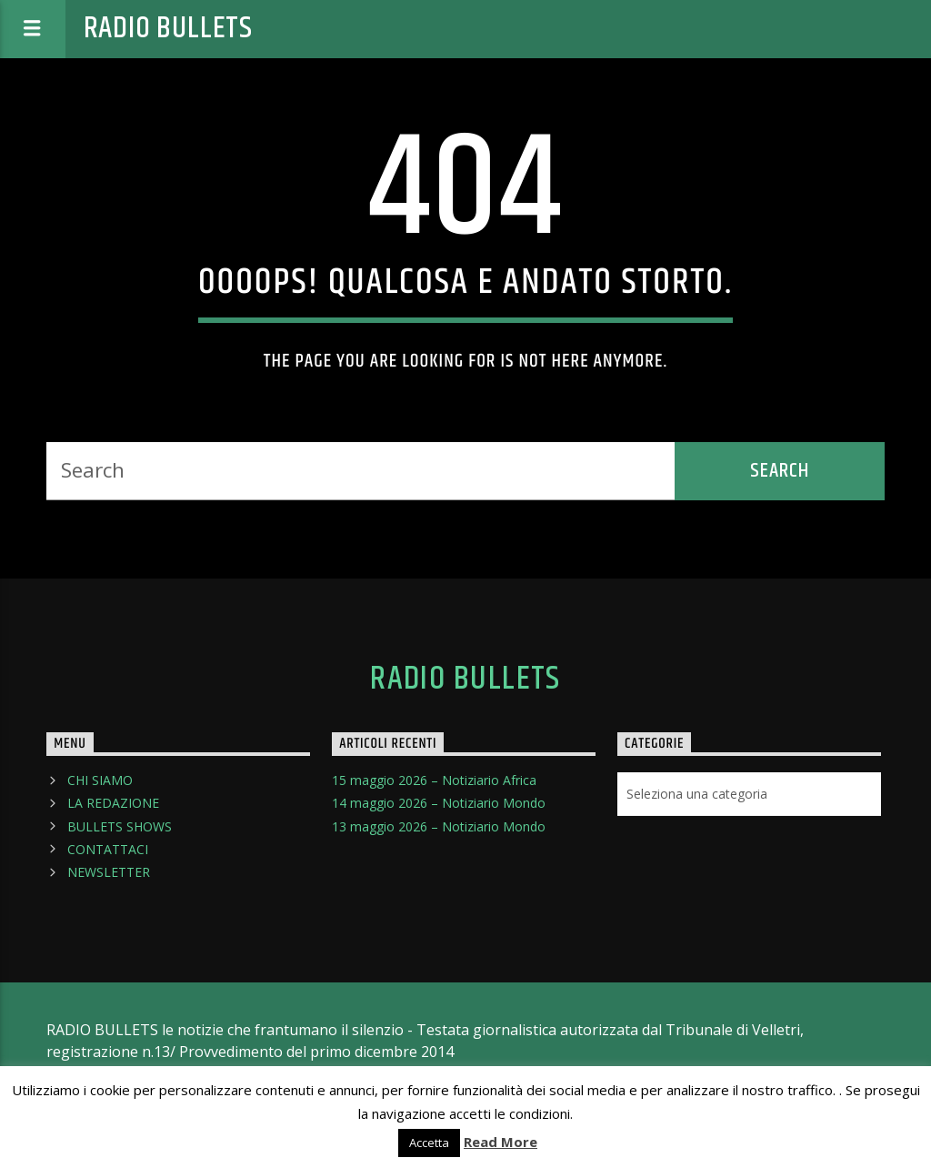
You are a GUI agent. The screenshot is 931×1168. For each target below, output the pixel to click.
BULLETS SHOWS (119, 826)
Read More (500, 1142)
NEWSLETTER (108, 872)
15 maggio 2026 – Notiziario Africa (434, 780)
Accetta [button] (429, 1142)
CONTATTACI (107, 849)
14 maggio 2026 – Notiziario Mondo (439, 802)
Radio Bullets (168, 28)
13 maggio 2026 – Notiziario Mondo (439, 826)
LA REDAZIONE (113, 802)
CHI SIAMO (100, 780)
